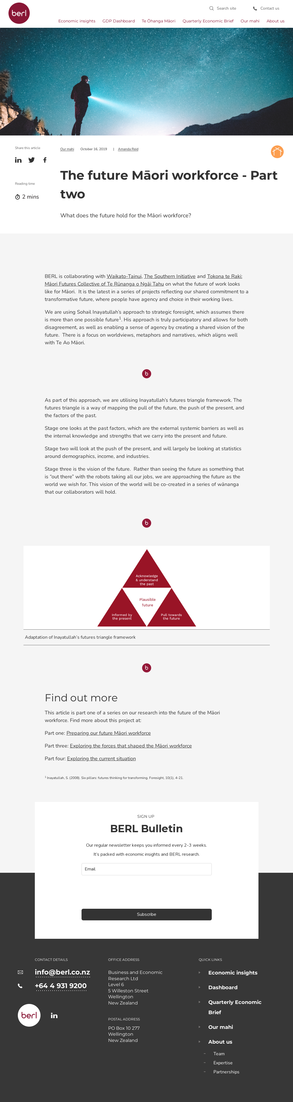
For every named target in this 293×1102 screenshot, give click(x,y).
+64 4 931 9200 (61, 985)
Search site (227, 8)
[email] (147, 869)
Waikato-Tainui (124, 276)
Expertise (223, 1062)
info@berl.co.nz (62, 972)
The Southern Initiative (170, 276)
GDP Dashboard (118, 21)
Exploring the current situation (101, 758)
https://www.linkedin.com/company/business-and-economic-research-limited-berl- (54, 1015)
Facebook (45, 159)
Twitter (31, 159)
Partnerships (226, 1072)
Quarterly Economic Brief (208, 21)
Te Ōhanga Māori (159, 21)
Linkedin (18, 159)
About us (276, 21)
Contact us (270, 8)
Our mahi (250, 21)
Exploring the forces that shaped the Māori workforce (131, 745)
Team (219, 1053)
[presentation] (125, 891)
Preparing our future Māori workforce (109, 732)
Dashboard (223, 987)
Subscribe (146, 914)
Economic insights (76, 21)
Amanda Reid (128, 148)
